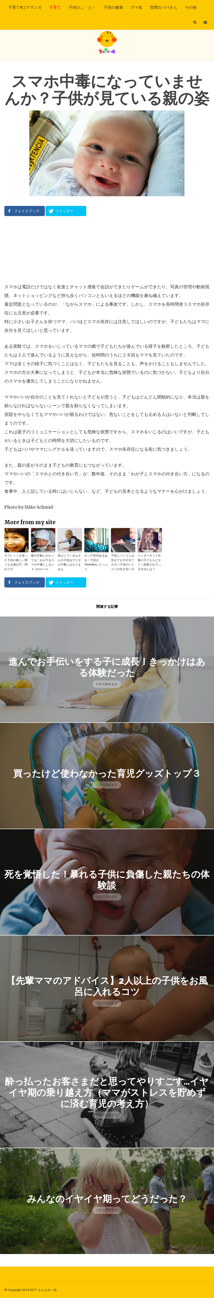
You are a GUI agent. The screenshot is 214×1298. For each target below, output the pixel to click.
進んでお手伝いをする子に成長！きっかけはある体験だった (107, 666)
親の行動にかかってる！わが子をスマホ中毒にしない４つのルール (42, 562)
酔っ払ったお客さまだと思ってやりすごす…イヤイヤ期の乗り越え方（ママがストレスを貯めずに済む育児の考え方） (107, 1092)
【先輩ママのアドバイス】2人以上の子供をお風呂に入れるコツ (107, 985)
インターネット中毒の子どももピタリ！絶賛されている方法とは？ (149, 562)
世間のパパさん (163, 7)
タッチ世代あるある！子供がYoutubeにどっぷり (96, 562)
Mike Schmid (38, 507)
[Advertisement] (107, 249)
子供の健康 (113, 7)
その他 (191, 7)
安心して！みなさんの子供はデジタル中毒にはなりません (69, 562)
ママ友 (136, 7)
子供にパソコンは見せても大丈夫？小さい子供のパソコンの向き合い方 (122, 562)
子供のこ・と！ (82, 7)
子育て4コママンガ (24, 7)
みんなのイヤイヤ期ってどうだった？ (107, 1198)
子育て (55, 7)
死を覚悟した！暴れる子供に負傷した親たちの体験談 (107, 879)
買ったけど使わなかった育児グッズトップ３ (107, 772)
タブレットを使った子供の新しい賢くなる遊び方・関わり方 (16, 562)
